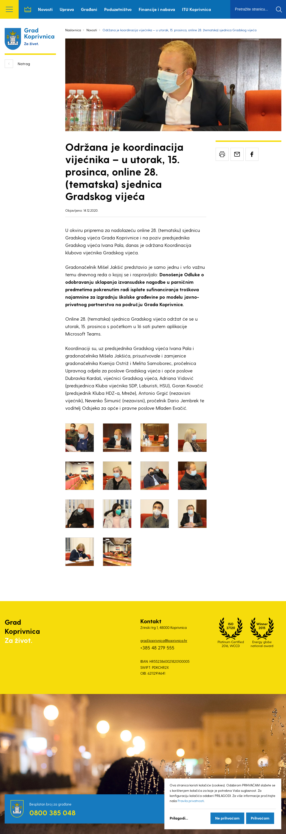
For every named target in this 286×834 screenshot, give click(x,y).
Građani (89, 9)
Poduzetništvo (118, 9)
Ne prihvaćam (227, 818)
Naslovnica (27, 9)
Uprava (67, 9)
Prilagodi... (179, 818)
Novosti (45, 9)
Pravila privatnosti (191, 801)
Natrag (24, 63)
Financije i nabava (157, 9)
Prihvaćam (260, 818)
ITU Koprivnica (196, 9)
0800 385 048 (52, 812)
